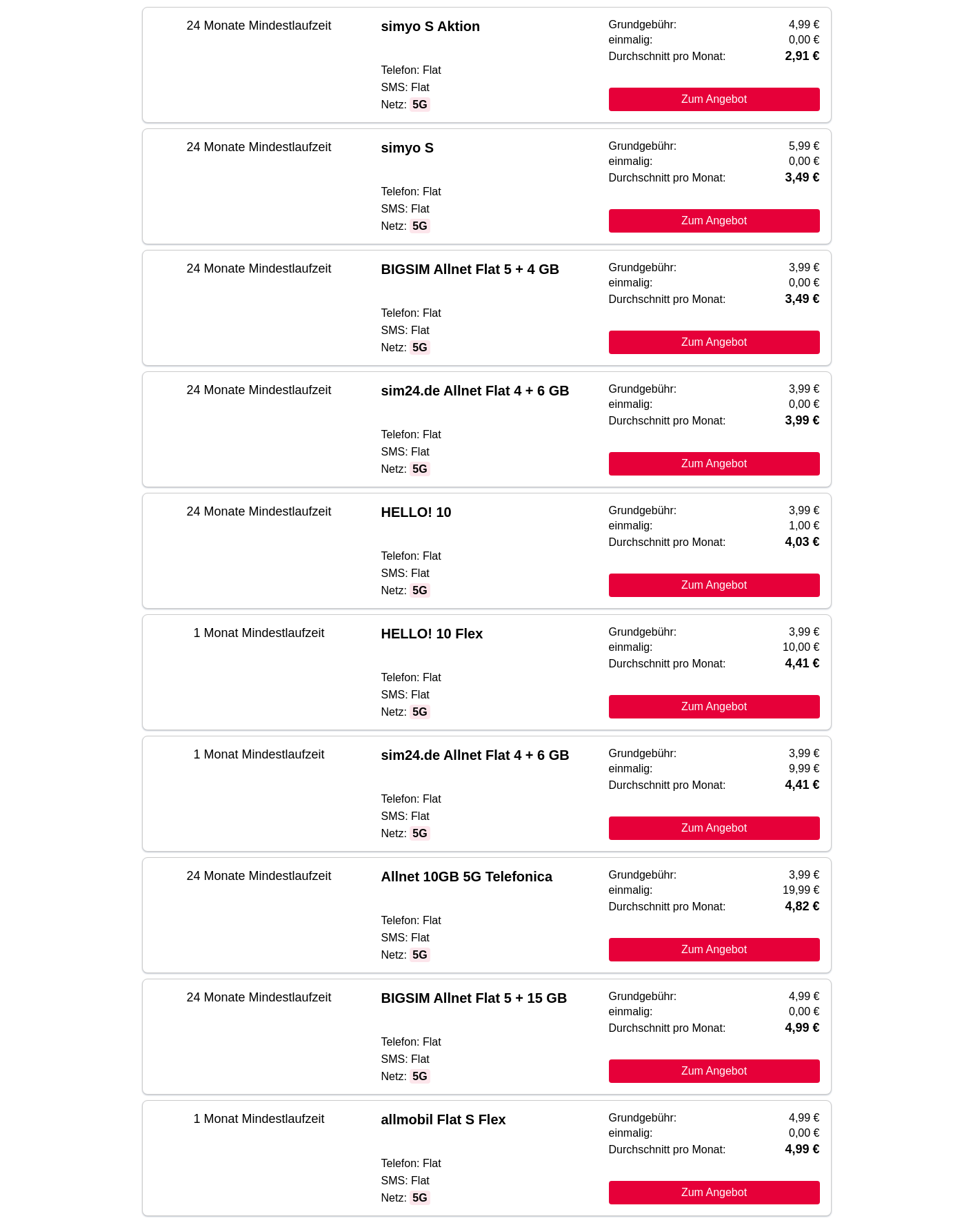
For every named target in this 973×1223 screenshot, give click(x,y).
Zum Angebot (714, 99)
